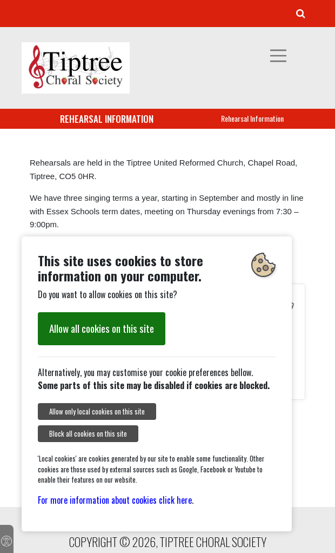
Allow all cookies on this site (101, 328)
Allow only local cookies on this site (97, 411)
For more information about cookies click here (115, 499)
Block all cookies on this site (88, 434)
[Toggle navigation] (278, 55)
